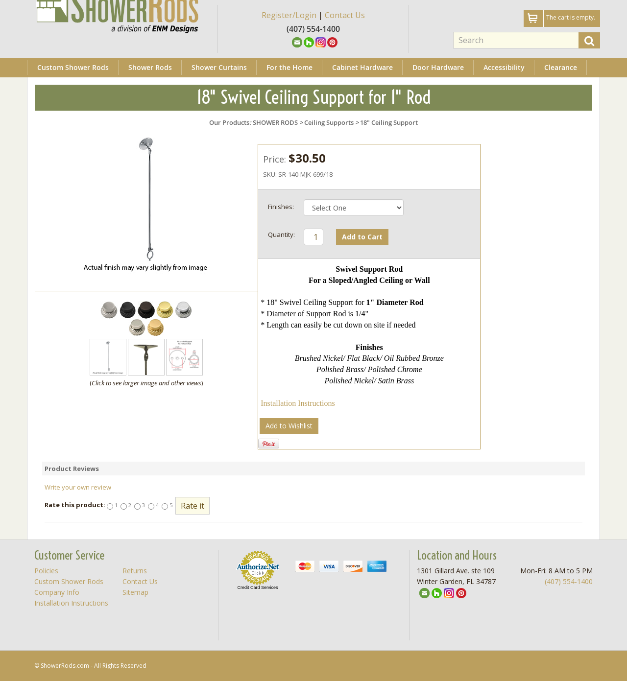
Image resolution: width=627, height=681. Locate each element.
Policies (46, 570)
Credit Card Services (257, 587)
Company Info (56, 592)
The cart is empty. (570, 17)
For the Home (289, 67)
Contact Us (345, 15)
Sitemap (135, 592)
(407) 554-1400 (569, 581)
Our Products (229, 122)
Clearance (560, 67)
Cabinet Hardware (362, 67)
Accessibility (504, 67)
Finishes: (281, 206)
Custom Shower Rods (73, 67)
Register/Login (289, 15)
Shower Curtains (219, 67)
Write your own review (78, 487)
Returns (134, 570)
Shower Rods (150, 67)
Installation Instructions (298, 403)
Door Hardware (438, 67)
